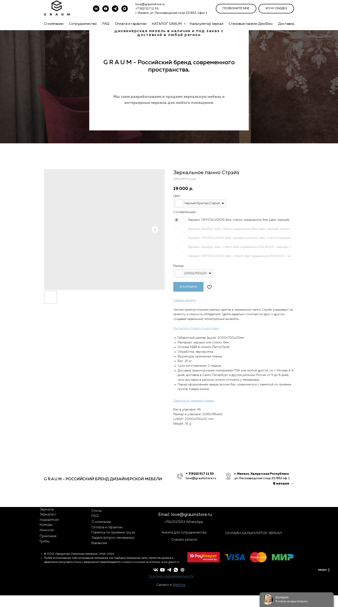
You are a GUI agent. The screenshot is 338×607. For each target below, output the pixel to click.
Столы (96, 511)
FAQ (105, 24)
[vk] (96, 8)
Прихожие (48, 536)
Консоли (47, 530)
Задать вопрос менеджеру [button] (113, 538)
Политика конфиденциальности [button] (171, 576)
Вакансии (99, 543)
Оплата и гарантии (130, 24)
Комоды (46, 525)
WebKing (178, 584)
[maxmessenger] (124, 8)
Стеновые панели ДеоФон (250, 24)
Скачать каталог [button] (184, 539)
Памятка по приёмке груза (113, 532)
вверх (323, 570)
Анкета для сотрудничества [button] (184, 532)
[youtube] (105, 8)
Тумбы (44, 541)
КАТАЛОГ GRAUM (167, 24)
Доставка (286, 24)
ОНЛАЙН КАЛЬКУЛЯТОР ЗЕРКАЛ (253, 533)
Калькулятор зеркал (206, 24)
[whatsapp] (175, 570)
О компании (53, 24)
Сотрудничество (83, 24)
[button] (182, 570)
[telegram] (115, 8)
